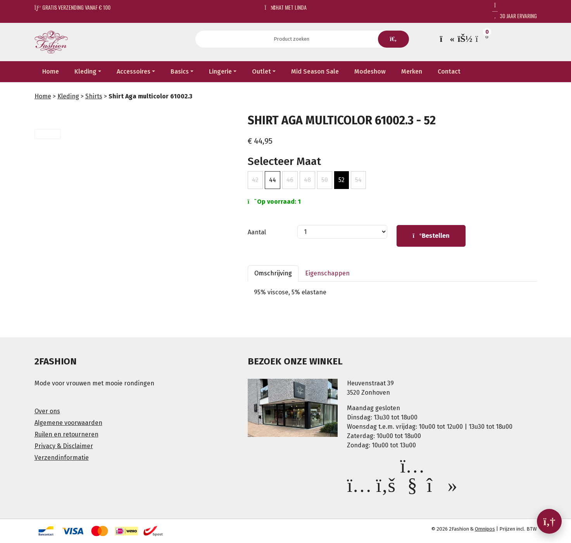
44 (272, 180)
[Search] (294, 39)
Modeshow (370, 71)
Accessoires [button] (133, 71)
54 (358, 180)
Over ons (47, 411)
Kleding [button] (85, 71)
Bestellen (431, 235)
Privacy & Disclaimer (64, 446)
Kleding (68, 96)
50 (324, 180)
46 (289, 180)
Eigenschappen (327, 273)
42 (255, 180)
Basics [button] (180, 71)
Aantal (257, 232)
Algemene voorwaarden (68, 422)
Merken (411, 71)
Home (50, 71)
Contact (449, 71)
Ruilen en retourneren (66, 434)
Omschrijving (273, 273)
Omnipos (485, 529)
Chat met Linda (285, 7)
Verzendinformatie (62, 457)
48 (307, 180)
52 (341, 180)
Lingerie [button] (220, 71)
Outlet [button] (261, 71)
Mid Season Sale (315, 71)
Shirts (93, 96)
